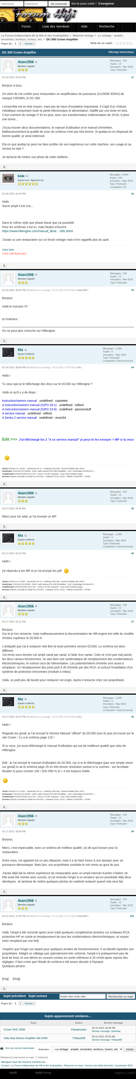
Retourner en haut (73, 1065)
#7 (132, 621)
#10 (132, 916)
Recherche (107, 26)
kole (21, 176)
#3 (132, 290)
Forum (26, 26)
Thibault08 (78, 1038)
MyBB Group (43, 1072)
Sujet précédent (14, 996)
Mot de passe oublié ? (83, 3)
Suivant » (29, 43)
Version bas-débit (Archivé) (99, 1065)
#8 (132, 716)
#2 (132, 193)
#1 (132, 77)
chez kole (8, 249)
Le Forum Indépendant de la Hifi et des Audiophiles (35, 35)
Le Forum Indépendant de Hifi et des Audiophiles (36, 1065)
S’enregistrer (106, 3)
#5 (132, 508)
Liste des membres (55, 26)
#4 (132, 367)
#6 (132, 553)
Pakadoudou (79, 1029)
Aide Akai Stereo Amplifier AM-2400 (25, 1038)
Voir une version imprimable (19, 1048)
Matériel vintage (83, 35)
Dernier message (101, 1031)
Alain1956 (26, 62)
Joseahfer (131, 1073)
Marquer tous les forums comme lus (23, 1062)
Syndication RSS (124, 1065)
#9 (132, 831)
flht (20, 350)
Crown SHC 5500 (14, 1029)
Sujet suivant (37, 996)
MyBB (13, 1072)
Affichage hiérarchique (121, 52)
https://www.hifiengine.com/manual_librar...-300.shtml (37, 231)
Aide (84, 26)
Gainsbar (116, 1031)
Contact (5, 1065)
